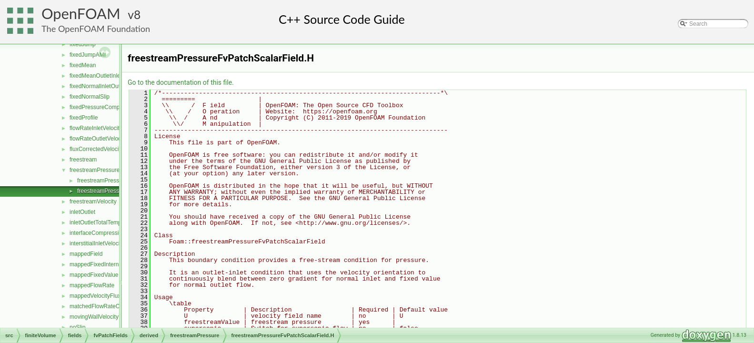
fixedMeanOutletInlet (96, 75)
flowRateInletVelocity (96, 128)
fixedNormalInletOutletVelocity (108, 86)
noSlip (77, 327)
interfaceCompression (97, 233)
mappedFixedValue (94, 275)
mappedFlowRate (92, 285)
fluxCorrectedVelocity (96, 149)
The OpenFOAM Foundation (95, 28)
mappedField (86, 254)
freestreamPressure (95, 170)
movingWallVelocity (94, 316)
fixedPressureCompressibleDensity (114, 107)
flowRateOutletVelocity (98, 138)
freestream (83, 159)
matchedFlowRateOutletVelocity (110, 306)
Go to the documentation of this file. (181, 82)
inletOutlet (82, 212)
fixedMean (83, 65)
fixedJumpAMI (88, 54)
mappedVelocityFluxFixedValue (109, 296)
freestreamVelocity (93, 201)
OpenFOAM (81, 13)
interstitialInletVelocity (97, 243)
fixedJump (83, 44)
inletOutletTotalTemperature (105, 222)
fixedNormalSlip (90, 96)
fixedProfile (84, 117)
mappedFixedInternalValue (104, 264)
